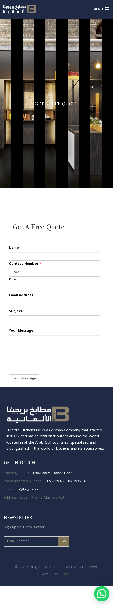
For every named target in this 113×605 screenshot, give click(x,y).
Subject (15, 311)
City (12, 279)
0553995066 (77, 481)
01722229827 (54, 481)
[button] (101, 593)
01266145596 (40, 473)
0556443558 (63, 473)
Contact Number (25, 264)
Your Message (21, 331)
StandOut (67, 574)
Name (14, 248)
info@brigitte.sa (26, 489)
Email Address (21, 295)
